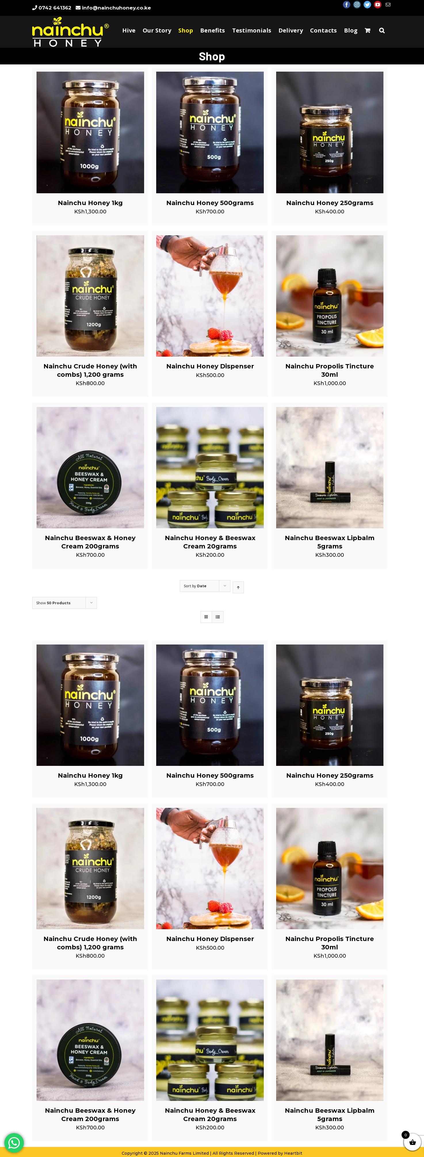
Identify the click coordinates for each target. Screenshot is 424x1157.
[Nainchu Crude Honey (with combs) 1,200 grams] (90, 239)
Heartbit (293, 1153)
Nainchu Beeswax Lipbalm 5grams (330, 542)
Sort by (195, 586)
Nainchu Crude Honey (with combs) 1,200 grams (90, 370)
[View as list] (217, 617)
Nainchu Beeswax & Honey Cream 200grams (90, 542)
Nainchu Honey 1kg (90, 203)
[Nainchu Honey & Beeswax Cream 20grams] (210, 411)
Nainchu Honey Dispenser (210, 366)
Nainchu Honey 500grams (210, 203)
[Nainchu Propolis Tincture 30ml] (330, 239)
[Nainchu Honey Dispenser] (210, 239)
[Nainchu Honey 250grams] (330, 76)
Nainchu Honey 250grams (329, 203)
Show (53, 603)
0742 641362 (55, 8)
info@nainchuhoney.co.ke (116, 8)
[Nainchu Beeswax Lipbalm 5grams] (330, 411)
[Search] (382, 30)
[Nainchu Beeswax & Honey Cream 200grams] (90, 411)
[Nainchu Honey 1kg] (90, 76)
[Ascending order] (238, 587)
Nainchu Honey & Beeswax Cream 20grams (210, 542)
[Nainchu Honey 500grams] (210, 76)
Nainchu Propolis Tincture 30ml (329, 370)
